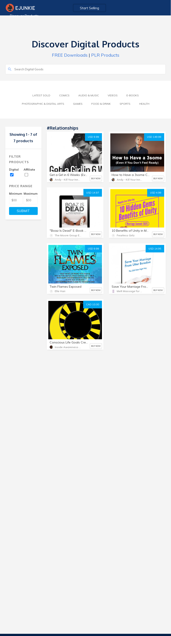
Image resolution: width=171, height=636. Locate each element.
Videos (113, 95)
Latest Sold (41, 95)
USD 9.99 (93, 136)
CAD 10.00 (92, 304)
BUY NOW (96, 178)
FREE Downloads (70, 55)
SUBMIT (23, 211)
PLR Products (105, 55)
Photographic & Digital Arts (43, 103)
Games (78, 103)
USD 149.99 (154, 136)
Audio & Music (88, 95)
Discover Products (24, 15)
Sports (125, 103)
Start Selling (89, 8)
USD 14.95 (154, 248)
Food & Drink (101, 103)
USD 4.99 (155, 192)
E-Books (132, 95)
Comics (64, 95)
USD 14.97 (92, 192)
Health (144, 103)
